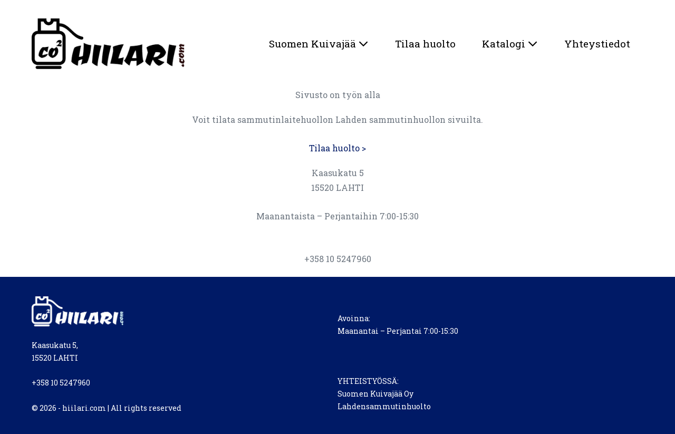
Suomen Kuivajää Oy (375, 394)
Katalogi (510, 43)
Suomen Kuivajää (319, 43)
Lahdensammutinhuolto (384, 406)
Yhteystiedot (597, 43)
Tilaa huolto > (337, 147)
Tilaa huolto (425, 43)
